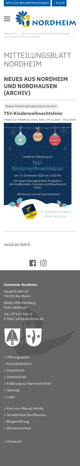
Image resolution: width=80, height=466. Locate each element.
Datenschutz (16, 377)
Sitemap (13, 390)
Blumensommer (19, 428)
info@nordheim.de (29, 319)
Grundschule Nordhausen (26, 415)
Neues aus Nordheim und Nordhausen (46, 33)
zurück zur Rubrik (17, 244)
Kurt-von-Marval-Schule (25, 408)
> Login (9, 397)
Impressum (16, 370)
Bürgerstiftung (18, 421)
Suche (60, 3)
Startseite (10, 33)
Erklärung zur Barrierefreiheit (29, 383)
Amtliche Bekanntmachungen (27, 3)
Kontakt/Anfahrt (19, 364)
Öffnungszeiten (18, 357)
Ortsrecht (14, 441)
